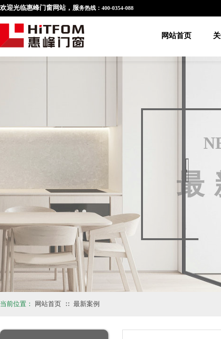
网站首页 (176, 36)
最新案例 (86, 303)
